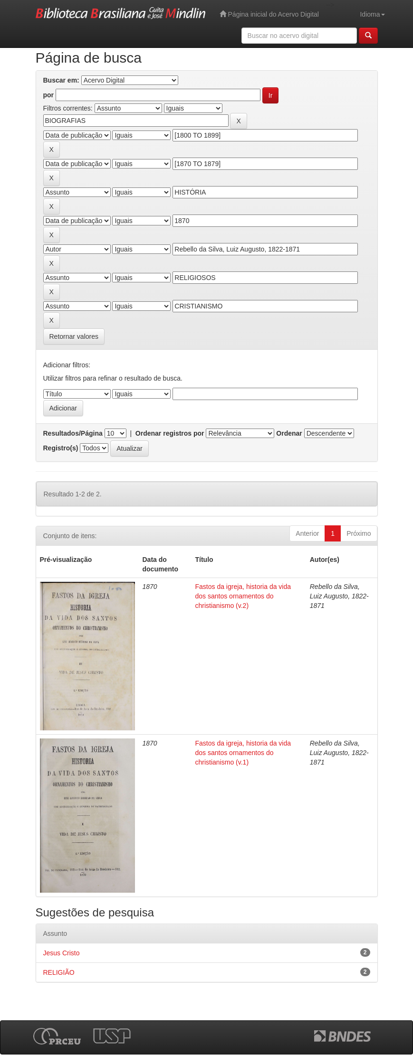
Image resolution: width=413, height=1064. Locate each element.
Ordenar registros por (169, 433)
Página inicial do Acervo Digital (269, 14)
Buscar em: (61, 80)
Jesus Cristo (61, 953)
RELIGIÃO (59, 972)
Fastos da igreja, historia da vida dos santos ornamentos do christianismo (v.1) (243, 752)
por (48, 95)
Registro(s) (60, 448)
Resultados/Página (73, 433)
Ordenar (289, 433)
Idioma (372, 14)
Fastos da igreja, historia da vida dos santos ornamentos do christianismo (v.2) (243, 596)
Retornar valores (74, 336)
